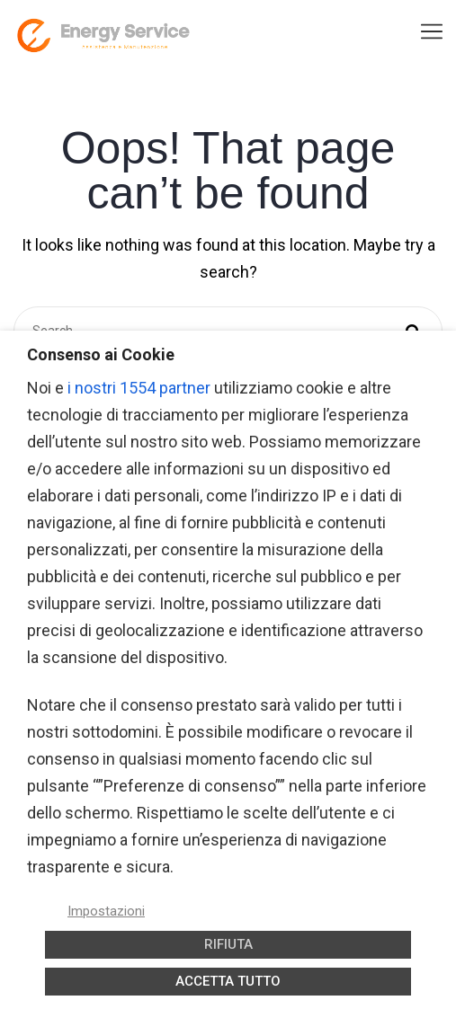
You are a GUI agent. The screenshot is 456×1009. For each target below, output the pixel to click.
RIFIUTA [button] (228, 944)
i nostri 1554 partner (138, 387)
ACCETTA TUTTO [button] (228, 981)
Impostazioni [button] (106, 911)
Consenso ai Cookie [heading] (100, 354)
